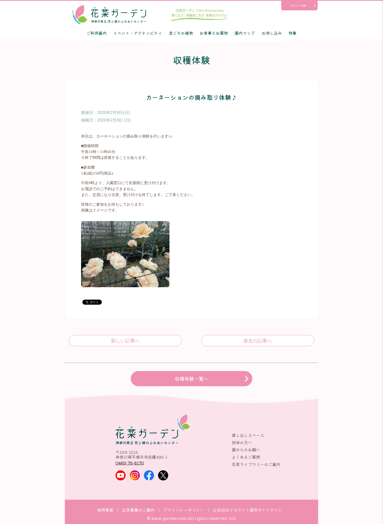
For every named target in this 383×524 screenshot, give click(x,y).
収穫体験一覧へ (191, 378)
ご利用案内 (96, 33)
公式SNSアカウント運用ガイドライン (247, 510)
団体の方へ (242, 442)
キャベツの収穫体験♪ (257, 340)
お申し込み (272, 33)
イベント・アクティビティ (137, 33)
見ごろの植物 (181, 33)
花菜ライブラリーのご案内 (256, 464)
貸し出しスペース (248, 435)
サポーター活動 (298, 5)
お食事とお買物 (214, 33)
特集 (293, 33)
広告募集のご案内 (138, 510)
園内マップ (245, 33)
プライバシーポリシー (183, 510)
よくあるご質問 (246, 457)
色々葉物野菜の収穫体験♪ (125, 340)
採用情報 (105, 510)
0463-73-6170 (130, 463)
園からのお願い (246, 450)
